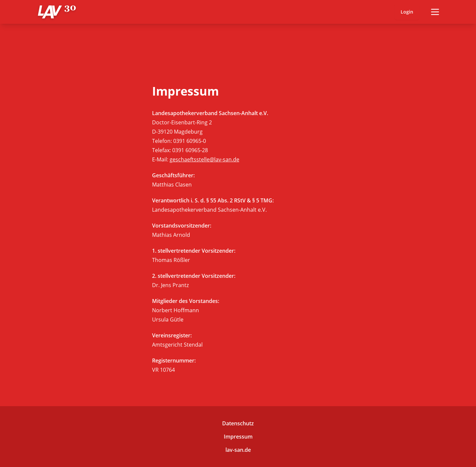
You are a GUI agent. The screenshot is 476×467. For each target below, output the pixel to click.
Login (407, 12)
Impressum (238, 436)
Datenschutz (238, 423)
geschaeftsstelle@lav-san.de (204, 159)
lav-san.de (238, 449)
